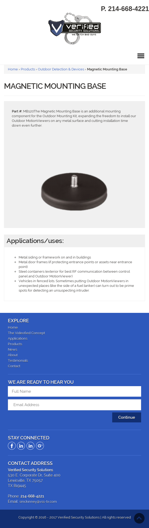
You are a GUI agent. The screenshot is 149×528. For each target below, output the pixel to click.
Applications (17, 338)
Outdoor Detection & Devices (61, 69)
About (13, 355)
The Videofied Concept (26, 333)
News (12, 349)
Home (13, 69)
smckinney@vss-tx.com (38, 502)
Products (28, 69)
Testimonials (18, 361)
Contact (14, 366)
